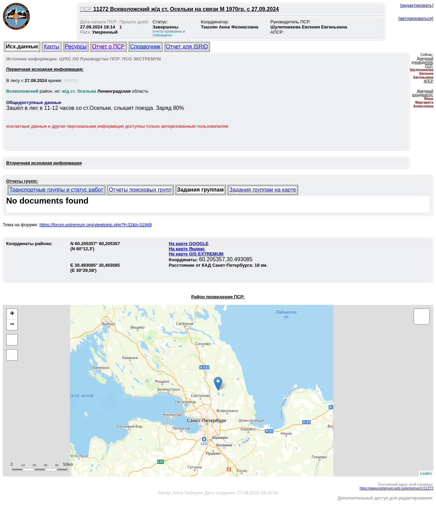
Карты (51, 46)
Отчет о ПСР (108, 46)
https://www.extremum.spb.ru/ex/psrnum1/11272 (396, 488)
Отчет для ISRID (187, 46)
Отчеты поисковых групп (140, 190)
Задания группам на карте (262, 190)
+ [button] (12, 314)
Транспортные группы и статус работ (56, 190)
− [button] (12, 325)
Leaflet (426, 473)
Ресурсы (75, 46)
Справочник (145, 46)
